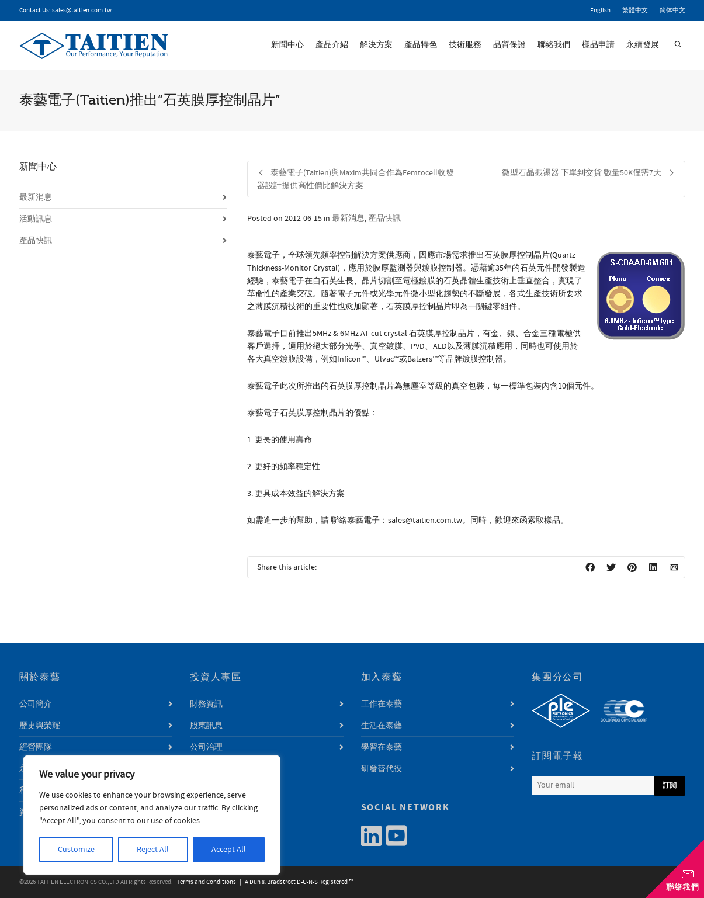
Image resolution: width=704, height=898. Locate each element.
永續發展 (642, 45)
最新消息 (348, 218)
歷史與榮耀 (39, 725)
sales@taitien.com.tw (82, 10)
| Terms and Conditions (205, 882)
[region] (151, 815)
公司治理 (206, 747)
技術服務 (465, 45)
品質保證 (509, 45)
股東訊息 (206, 725)
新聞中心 (287, 45)
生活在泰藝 (381, 725)
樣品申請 (598, 45)
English (600, 10)
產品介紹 (331, 45)
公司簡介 (35, 704)
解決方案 (376, 45)
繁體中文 (635, 10)
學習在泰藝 (381, 747)
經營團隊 (35, 747)
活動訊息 (35, 219)
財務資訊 (206, 704)
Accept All (228, 849)
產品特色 (420, 45)
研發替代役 (381, 769)
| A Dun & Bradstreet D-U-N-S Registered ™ (295, 882)
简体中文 (672, 10)
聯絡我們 (553, 45)
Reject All (153, 849)
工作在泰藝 (381, 704)
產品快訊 (384, 218)
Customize (76, 849)
